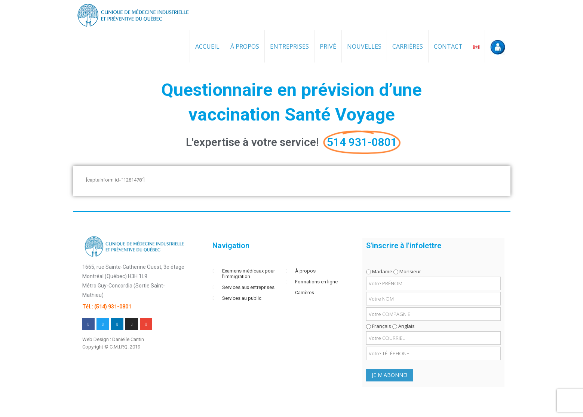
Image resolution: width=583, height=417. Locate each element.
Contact (448, 46)
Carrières (407, 46)
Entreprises (289, 46)
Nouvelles (364, 46)
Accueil (207, 46)
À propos (244, 46)
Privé (328, 46)
